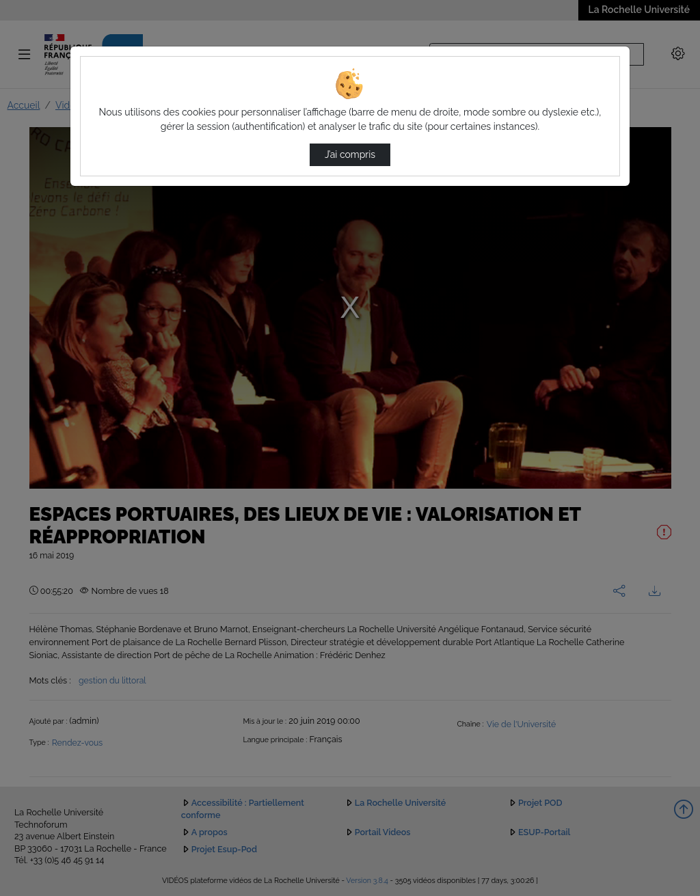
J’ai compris (350, 154)
